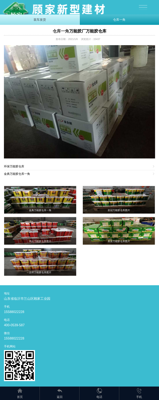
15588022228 (14, 312)
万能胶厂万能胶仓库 (87, 31)
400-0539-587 (14, 325)
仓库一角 (119, 19)
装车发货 (40, 19)
